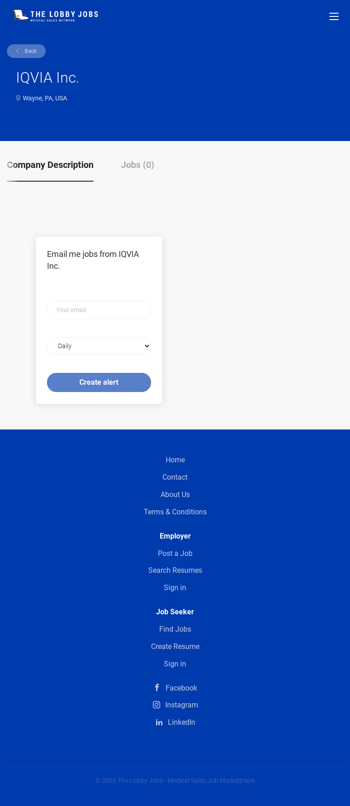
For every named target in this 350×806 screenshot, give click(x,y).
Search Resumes (175, 570)
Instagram (181, 705)
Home (175, 459)
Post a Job (175, 553)
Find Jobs (175, 629)
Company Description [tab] (50, 164)
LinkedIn (181, 722)
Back (30, 51)
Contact (175, 477)
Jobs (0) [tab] (137, 164)
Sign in (175, 587)
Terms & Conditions (175, 512)
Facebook (181, 688)
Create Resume (175, 646)
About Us (175, 494)
